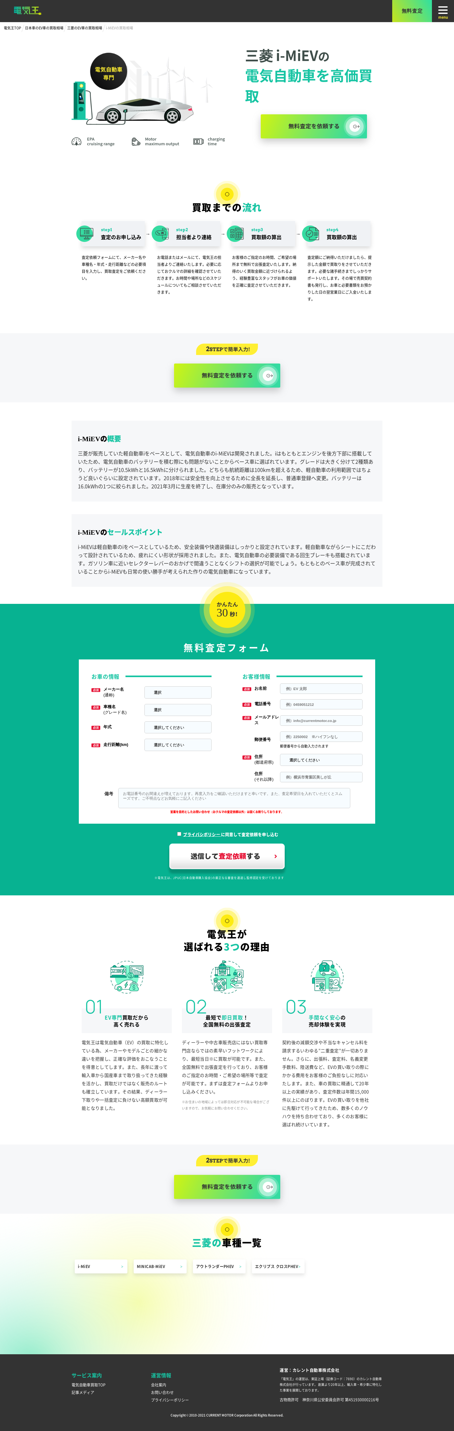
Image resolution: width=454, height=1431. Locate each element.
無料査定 (412, 11)
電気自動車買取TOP (89, 1384)
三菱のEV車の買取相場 (84, 27)
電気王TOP (12, 27)
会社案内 (158, 1384)
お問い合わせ (162, 1392)
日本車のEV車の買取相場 (44, 27)
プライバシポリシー (202, 834)
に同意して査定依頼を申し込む (230, 834)
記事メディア (83, 1392)
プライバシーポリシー (170, 1400)
